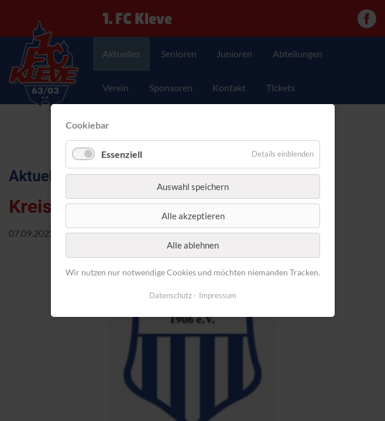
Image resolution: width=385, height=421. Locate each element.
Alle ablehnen (193, 245)
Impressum (217, 295)
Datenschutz (170, 295)
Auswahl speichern (193, 186)
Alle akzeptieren (192, 215)
